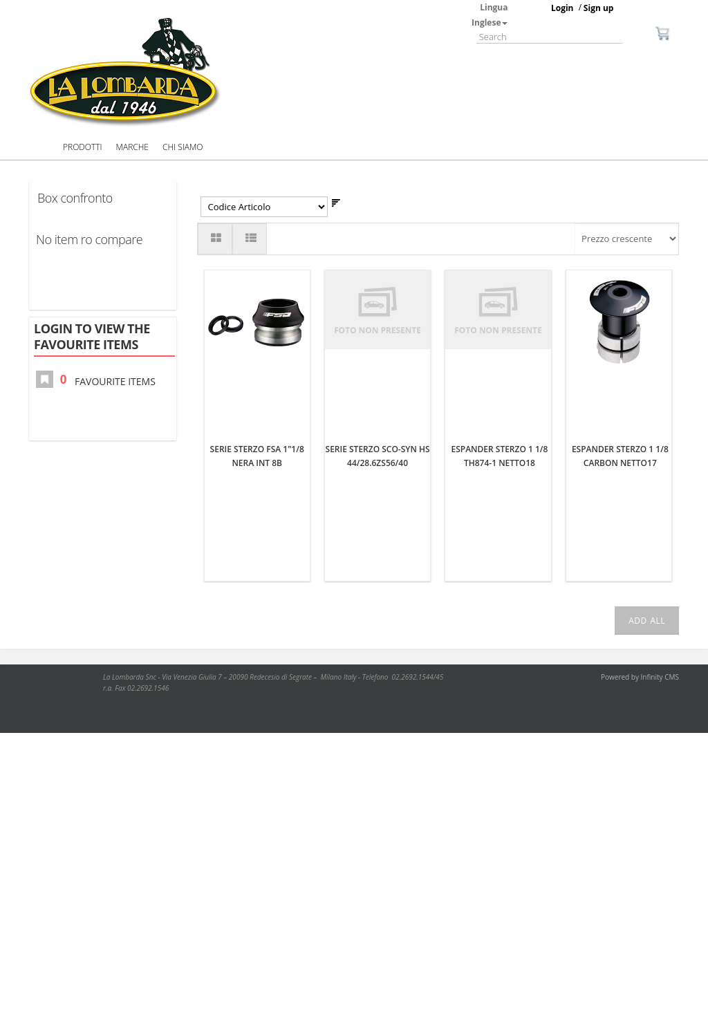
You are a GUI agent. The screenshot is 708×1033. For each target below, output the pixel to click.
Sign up (599, 8)
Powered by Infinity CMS (640, 677)
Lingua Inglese (489, 14)
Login (562, 8)
